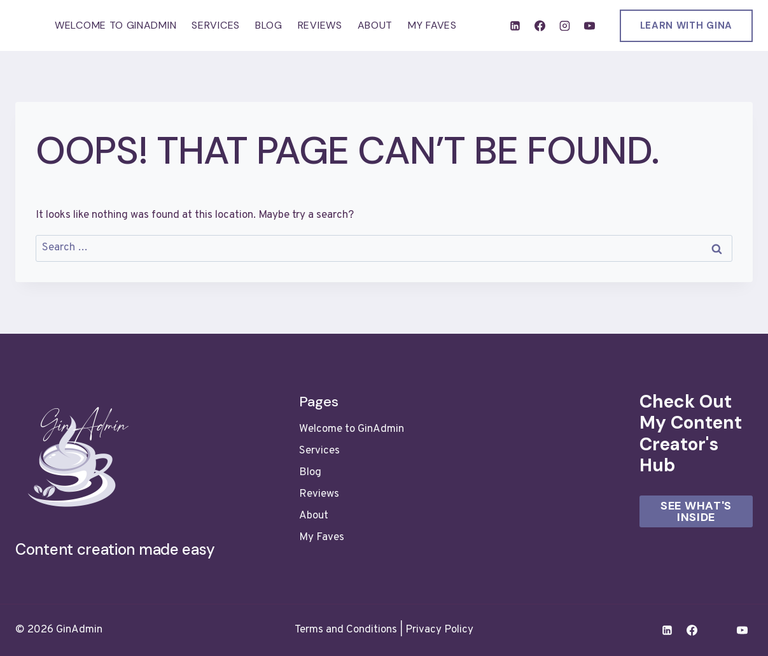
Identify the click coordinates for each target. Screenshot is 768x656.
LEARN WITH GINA (686, 25)
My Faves (432, 25)
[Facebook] (539, 25)
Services (216, 25)
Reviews (320, 25)
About (375, 25)
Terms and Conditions (346, 630)
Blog (269, 25)
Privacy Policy (439, 630)
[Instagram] (564, 25)
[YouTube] (590, 25)
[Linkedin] (515, 25)
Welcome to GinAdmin (115, 25)
